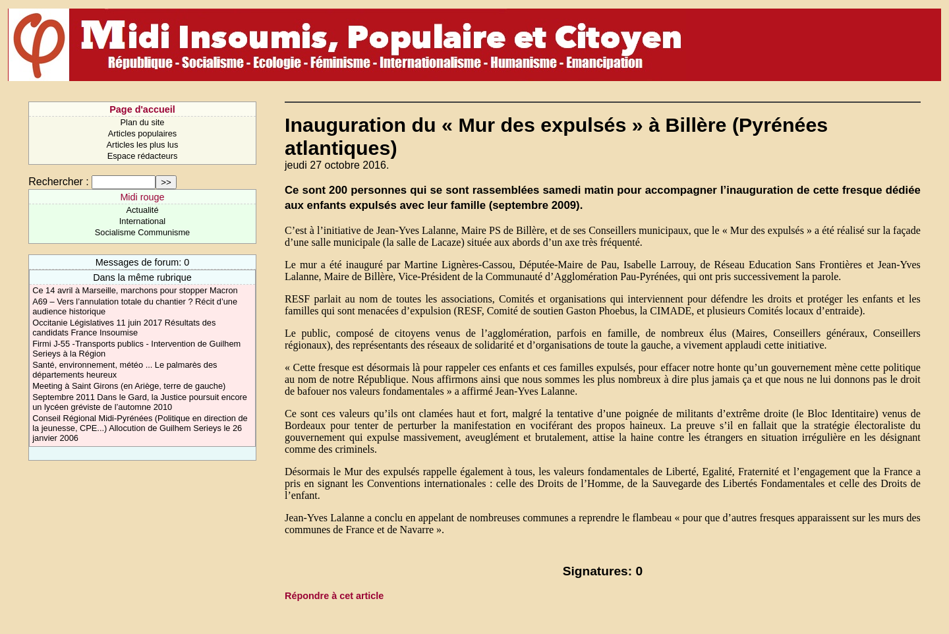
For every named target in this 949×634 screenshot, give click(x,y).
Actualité (142, 210)
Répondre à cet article (334, 596)
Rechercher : (58, 181)
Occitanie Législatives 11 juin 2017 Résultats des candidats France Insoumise (124, 327)
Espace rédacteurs (142, 156)
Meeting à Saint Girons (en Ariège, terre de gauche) (128, 386)
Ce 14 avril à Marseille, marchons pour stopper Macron (135, 290)
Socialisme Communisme (142, 232)
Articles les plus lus (143, 145)
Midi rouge (142, 197)
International (142, 221)
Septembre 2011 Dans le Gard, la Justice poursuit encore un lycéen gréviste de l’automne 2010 (139, 402)
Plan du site (143, 122)
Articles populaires (142, 133)
